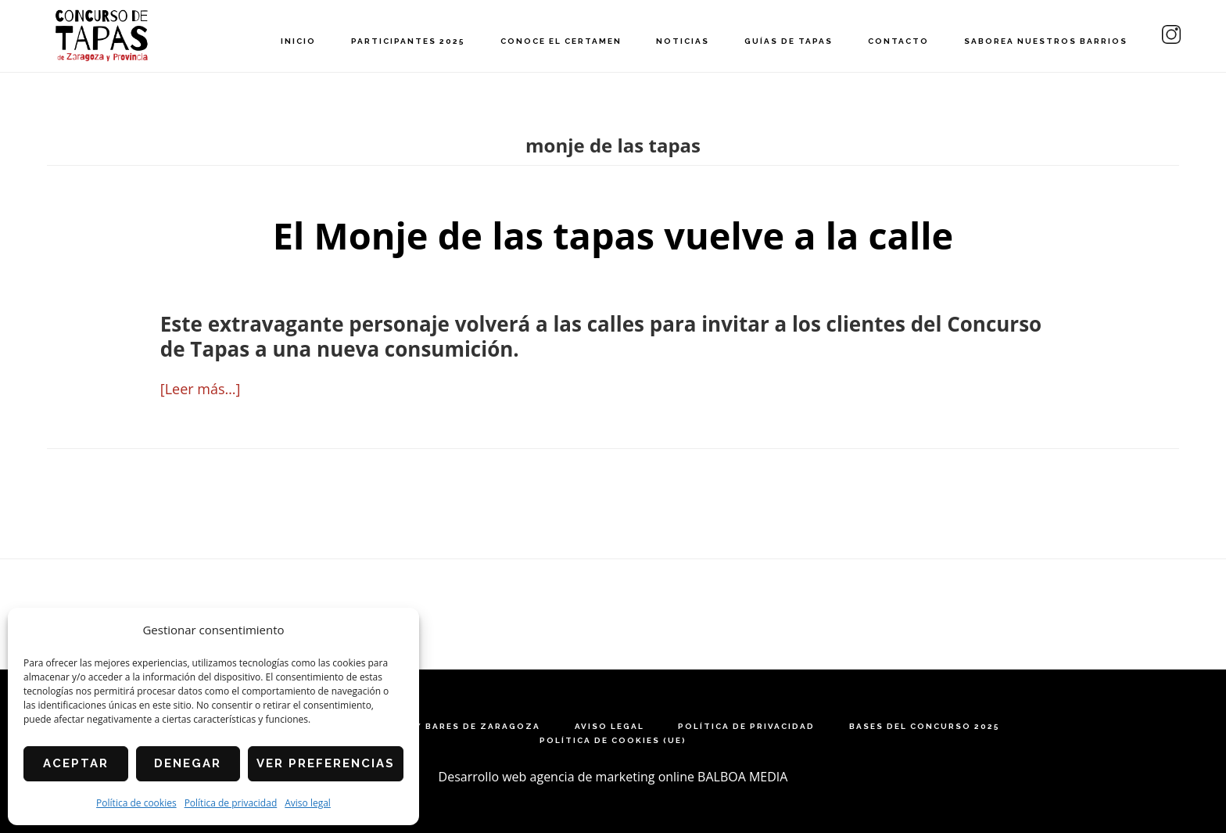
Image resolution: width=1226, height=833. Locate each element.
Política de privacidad (231, 803)
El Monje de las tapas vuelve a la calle (613, 235)
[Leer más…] (200, 388)
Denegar (187, 763)
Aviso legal (308, 803)
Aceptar (76, 763)
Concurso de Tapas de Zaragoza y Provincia (101, 35)
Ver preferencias (325, 763)
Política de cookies (136, 803)
